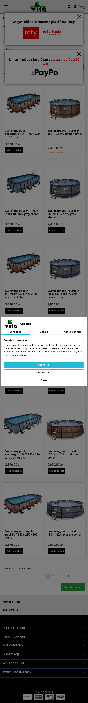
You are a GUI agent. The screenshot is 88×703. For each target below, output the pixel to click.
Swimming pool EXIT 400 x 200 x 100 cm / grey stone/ (22, 212)
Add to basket (14, 150)
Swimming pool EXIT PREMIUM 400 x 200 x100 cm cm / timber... (21, 294)
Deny (44, 380)
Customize (44, 372)
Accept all (44, 364)
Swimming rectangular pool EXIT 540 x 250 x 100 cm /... (21, 534)
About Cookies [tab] (73, 331)
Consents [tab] (15, 331)
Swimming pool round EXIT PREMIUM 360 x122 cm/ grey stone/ (65, 294)
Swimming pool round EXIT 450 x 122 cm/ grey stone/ (65, 532)
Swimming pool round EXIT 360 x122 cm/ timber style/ (65, 132)
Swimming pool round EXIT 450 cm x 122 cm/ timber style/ (65, 454)
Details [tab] (44, 331)
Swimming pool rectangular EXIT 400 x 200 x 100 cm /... (22, 134)
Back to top (73, 587)
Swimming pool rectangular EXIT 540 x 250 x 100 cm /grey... (22, 454)
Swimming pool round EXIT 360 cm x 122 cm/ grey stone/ (65, 214)
